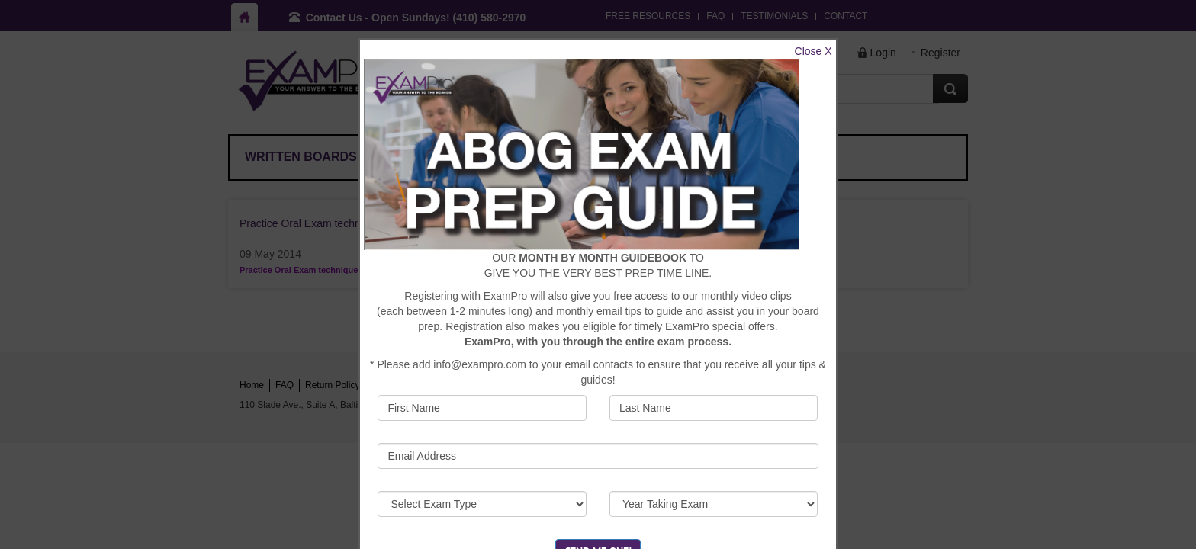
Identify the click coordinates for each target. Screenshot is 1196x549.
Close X (813, 51)
